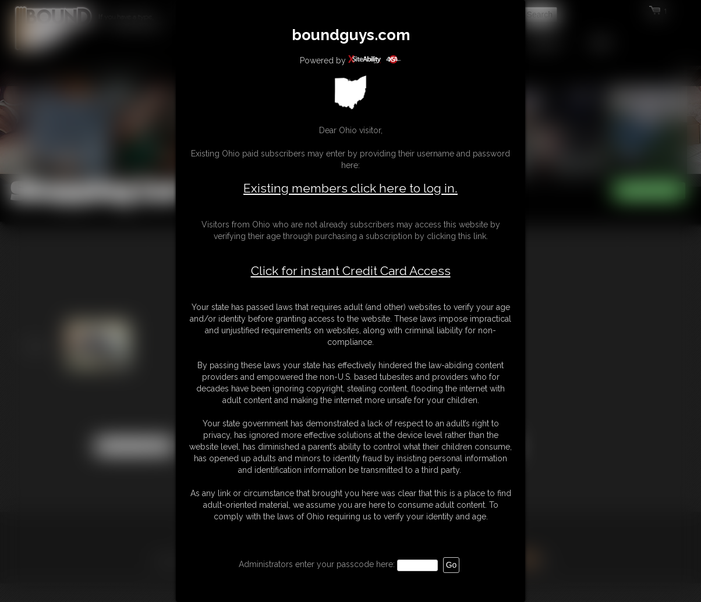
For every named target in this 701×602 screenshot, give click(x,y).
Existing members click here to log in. (350, 188)
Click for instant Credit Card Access (351, 271)
